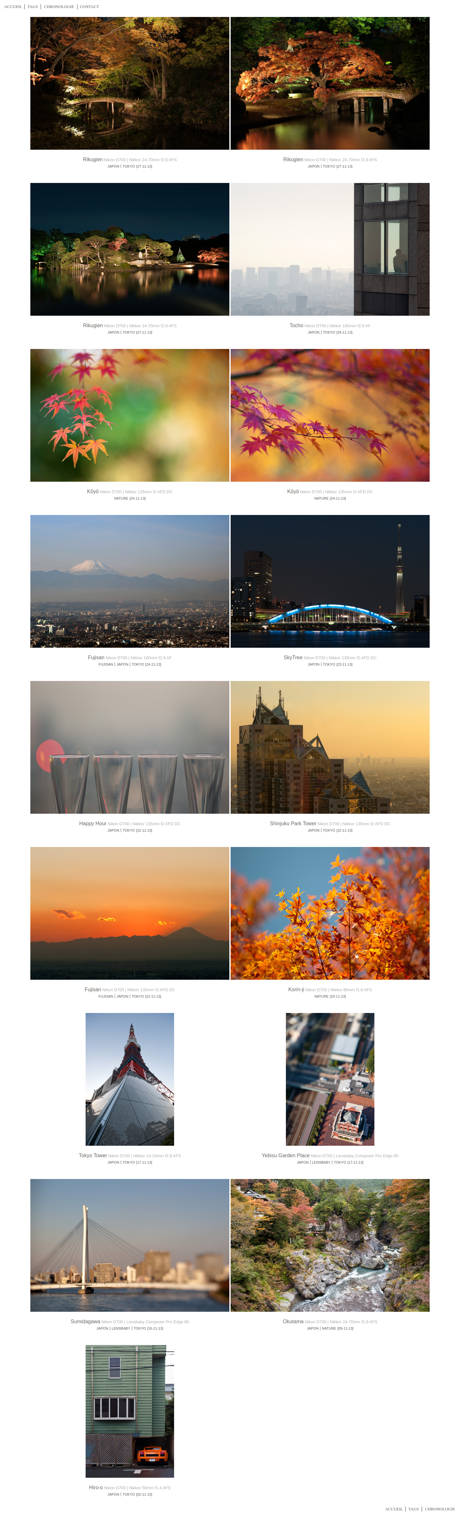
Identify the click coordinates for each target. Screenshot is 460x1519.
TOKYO (129, 166)
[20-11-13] (338, 996)
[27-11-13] (144, 166)
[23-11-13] (344, 664)
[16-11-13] (155, 1328)
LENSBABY (321, 1162)
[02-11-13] (144, 1494)
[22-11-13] (144, 830)
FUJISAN (105, 664)
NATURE (121, 498)
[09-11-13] (345, 1328)
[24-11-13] (344, 332)
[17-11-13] (144, 1162)
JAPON (113, 166)
